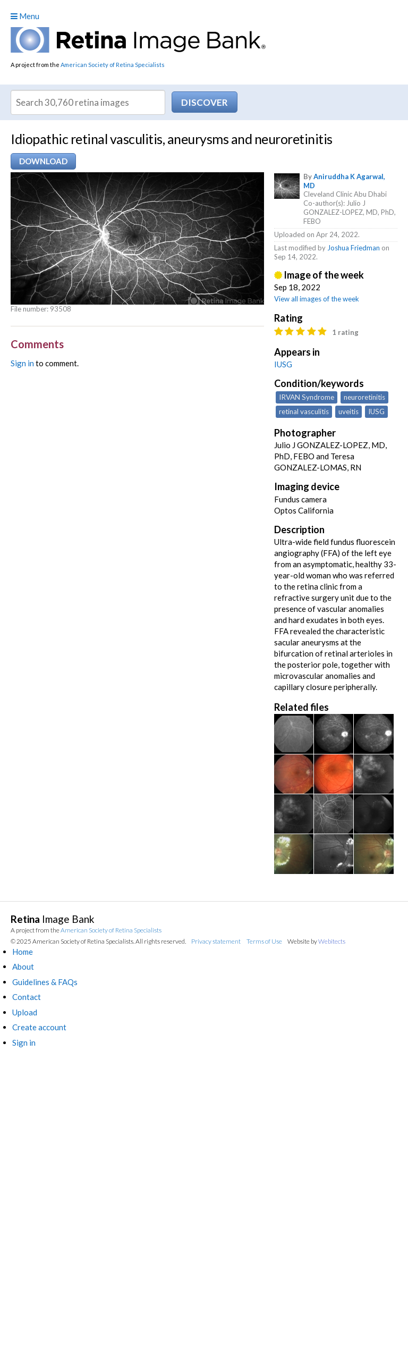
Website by (316, 941)
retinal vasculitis (304, 411)
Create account (39, 1027)
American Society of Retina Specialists (113, 64)
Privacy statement (216, 941)
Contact (26, 997)
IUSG (283, 364)
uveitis (348, 411)
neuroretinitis (364, 397)
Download (43, 161)
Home (22, 951)
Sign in (22, 363)
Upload (24, 1012)
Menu (25, 16)
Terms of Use (264, 941)
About (23, 966)
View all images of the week (316, 299)
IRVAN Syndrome (306, 397)
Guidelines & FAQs (45, 982)
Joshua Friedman (353, 247)
